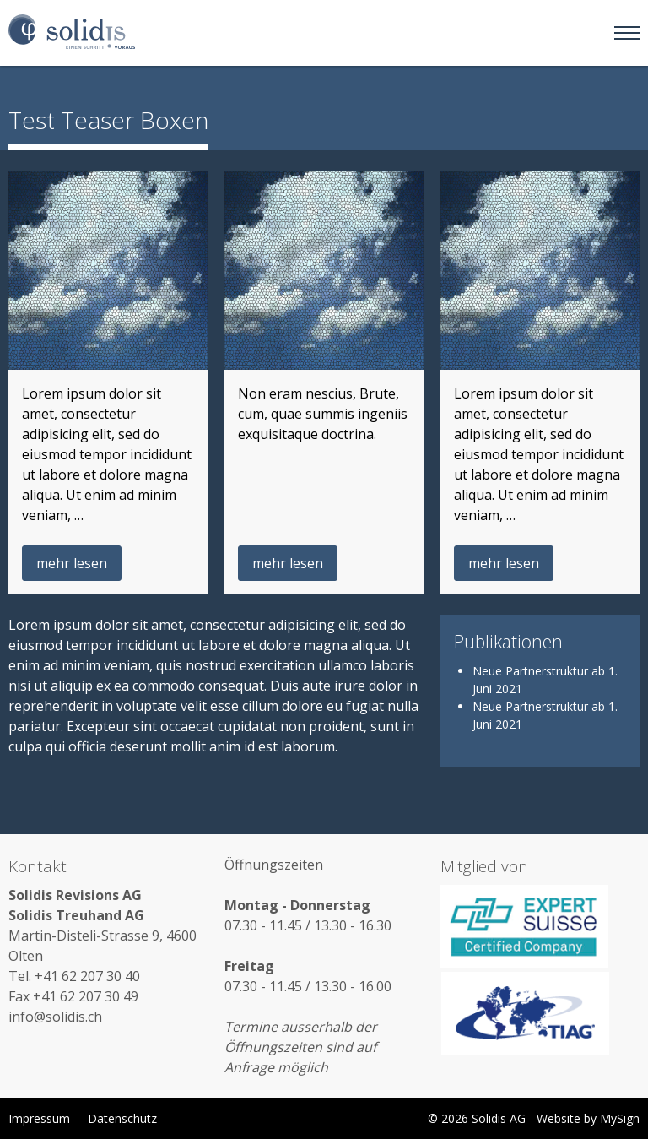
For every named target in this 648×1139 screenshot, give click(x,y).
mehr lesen (71, 563)
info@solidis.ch (55, 1016)
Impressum (39, 1118)
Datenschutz (122, 1118)
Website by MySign (588, 1118)
